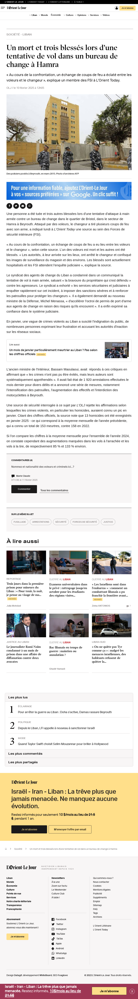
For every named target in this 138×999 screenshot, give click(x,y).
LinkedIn (60, 967)
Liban (34, 15)
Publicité (97, 903)
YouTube (60, 943)
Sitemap (97, 915)
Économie (56, 15)
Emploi (96, 911)
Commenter (31, 492)
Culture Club (58, 903)
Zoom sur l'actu (59, 895)
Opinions (81, 15)
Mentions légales (101, 899)
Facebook (61, 929)
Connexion (116, 8)
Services (94, 15)
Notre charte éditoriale (18, 911)
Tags (95, 922)
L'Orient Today (36, 2)
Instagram (61, 938)
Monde (44, 15)
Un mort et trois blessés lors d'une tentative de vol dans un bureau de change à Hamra (73, 858)
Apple (59, 953)
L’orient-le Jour (14, 2)
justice (20, 533)
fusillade (21, 525)
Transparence (14, 915)
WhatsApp (61, 963)
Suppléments (100, 907)
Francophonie (14, 919)
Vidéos (106, 15)
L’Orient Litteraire (59, 2)
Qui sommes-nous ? (103, 887)
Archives (97, 926)
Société (13, 34)
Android (60, 958)
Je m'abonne (109, 991)
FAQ (95, 919)
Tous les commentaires (70, 492)
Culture (69, 15)
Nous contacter (101, 891)
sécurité (70, 525)
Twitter (59, 934)
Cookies (97, 895)
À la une (56, 891)
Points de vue (13, 903)
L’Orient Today (100, 939)
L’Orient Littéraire (102, 935)
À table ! (79, 2)
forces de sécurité (97, 525)
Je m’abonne (127, 8)
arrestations (46, 525)
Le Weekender (59, 899)
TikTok (59, 948)
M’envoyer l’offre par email (70, 839)
